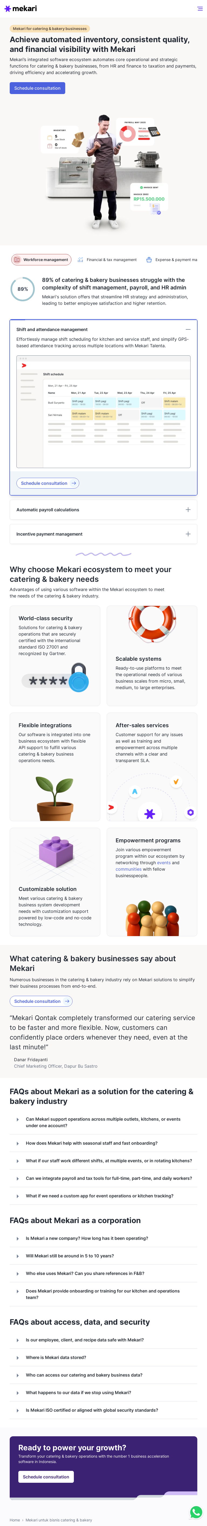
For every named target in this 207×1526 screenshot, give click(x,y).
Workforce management (40, 259)
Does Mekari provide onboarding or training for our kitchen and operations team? (97, 1294)
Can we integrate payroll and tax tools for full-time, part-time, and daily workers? (103, 1179)
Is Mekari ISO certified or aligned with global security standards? (86, 1410)
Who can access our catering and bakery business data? (78, 1375)
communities (129, 869)
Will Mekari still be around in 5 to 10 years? (64, 1256)
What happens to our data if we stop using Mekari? (72, 1393)
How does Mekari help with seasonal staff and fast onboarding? (86, 1143)
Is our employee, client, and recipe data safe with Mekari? (79, 1340)
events (164, 862)
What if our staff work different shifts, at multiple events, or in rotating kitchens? (103, 1161)
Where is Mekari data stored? (50, 1358)
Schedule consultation (37, 88)
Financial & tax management (106, 259)
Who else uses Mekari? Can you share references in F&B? (79, 1274)
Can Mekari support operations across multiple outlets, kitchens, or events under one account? (97, 1122)
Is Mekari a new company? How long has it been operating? (81, 1239)
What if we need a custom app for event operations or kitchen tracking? (94, 1196)
